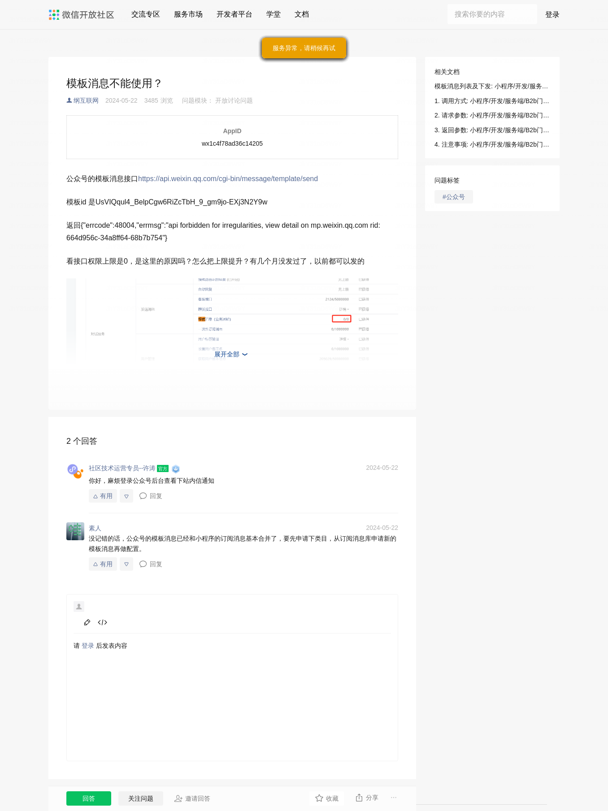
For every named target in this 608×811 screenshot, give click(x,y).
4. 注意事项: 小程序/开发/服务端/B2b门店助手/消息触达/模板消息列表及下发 (492, 144)
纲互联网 (86, 100)
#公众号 (454, 196)
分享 (366, 797)
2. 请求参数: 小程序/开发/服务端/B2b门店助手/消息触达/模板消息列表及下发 (492, 115)
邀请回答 (192, 798)
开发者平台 (234, 14)
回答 (89, 798)
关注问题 (140, 798)
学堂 (273, 14)
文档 (302, 14)
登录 (552, 14)
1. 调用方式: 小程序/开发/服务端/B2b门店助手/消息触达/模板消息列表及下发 (492, 100)
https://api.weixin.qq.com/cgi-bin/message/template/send (228, 178)
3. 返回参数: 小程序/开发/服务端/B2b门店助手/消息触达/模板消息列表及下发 (492, 130)
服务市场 (188, 14)
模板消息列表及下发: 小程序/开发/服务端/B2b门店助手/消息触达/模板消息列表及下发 (492, 86)
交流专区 (145, 14)
